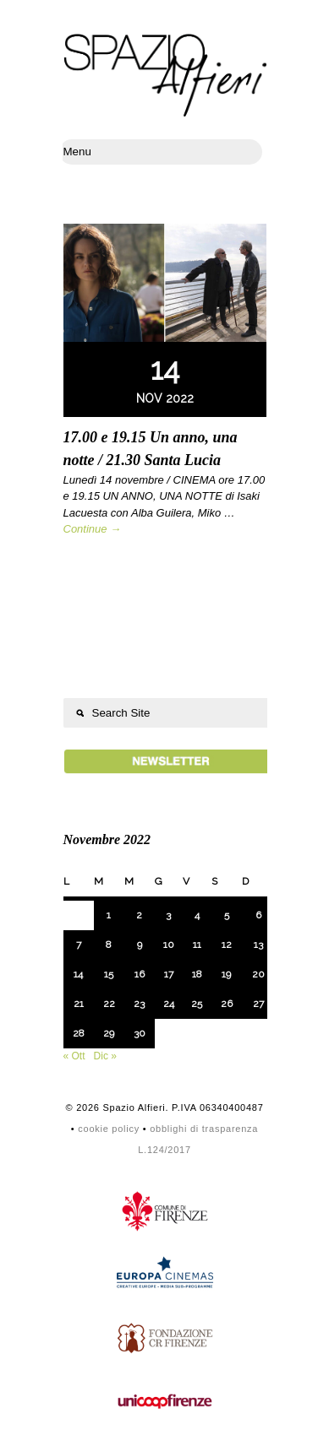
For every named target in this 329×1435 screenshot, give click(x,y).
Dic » (105, 1056)
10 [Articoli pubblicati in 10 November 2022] (168, 944)
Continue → (92, 529)
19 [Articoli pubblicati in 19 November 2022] (226, 974)
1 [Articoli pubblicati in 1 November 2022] (109, 915)
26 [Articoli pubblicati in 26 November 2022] (227, 1004)
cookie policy (109, 1129)
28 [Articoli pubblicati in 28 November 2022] (79, 1033)
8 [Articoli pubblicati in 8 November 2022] (109, 944)
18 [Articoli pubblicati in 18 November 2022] (197, 974)
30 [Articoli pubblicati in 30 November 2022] (139, 1033)
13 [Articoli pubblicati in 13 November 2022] (258, 944)
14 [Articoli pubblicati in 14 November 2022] (78, 974)
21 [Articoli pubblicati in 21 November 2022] (79, 1004)
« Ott (74, 1056)
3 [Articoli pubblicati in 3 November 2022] (168, 915)
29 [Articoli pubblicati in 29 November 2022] (108, 1033)
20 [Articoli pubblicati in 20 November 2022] (258, 974)
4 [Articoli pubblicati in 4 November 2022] (197, 915)
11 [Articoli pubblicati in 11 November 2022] (197, 944)
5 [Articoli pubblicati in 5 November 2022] (226, 915)
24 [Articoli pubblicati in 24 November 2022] (168, 1004)
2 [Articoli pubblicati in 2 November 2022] (139, 915)
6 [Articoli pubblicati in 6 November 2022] (258, 915)
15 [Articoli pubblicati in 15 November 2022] (108, 974)
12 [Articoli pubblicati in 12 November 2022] (227, 944)
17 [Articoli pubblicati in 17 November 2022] (168, 974)
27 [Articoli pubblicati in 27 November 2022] (258, 1004)
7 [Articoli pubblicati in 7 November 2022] (78, 944)
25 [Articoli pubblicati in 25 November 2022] (196, 1004)
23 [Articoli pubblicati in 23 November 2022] (139, 1004)
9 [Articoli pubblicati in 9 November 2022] (139, 944)
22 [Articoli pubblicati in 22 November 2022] (109, 1004)
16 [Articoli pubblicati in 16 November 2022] (139, 974)
